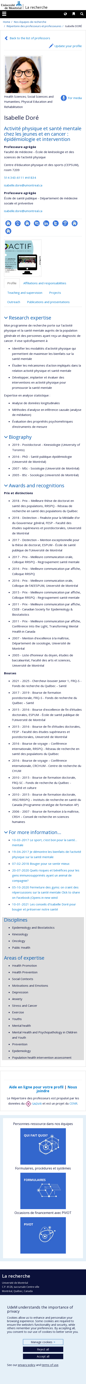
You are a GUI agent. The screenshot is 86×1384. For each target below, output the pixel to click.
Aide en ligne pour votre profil (36, 1087)
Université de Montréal (11, 5)
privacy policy (26, 1365)
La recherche (36, 7)
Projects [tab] (55, 293)
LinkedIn (46, 223)
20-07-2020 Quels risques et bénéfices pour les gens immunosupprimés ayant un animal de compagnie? (45, 875)
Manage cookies (43, 1342)
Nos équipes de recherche (30, 22)
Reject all (43, 1349)
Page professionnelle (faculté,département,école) (18, 223)
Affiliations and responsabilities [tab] (44, 283)
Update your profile (68, 46)
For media (75, 98)
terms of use (50, 1365)
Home (6, 22)
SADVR (33, 1104)
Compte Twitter (56, 223)
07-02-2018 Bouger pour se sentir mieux (40, 864)
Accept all (43, 1356)
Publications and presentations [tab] (48, 302)
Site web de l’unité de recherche (27, 223)
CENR (73, 1104)
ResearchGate (8, 223)
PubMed (37, 223)
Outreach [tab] (13, 302)
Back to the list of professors (30, 38)
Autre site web (74, 223)
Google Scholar (65, 223)
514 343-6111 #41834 (20, 178)
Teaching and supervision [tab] (24, 293)
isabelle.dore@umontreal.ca (23, 185)
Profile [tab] (12, 283)
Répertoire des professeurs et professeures (34, 26)
